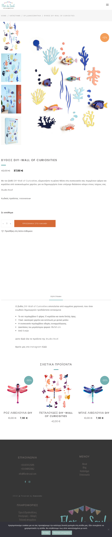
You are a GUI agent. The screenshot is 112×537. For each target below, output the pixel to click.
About (84, 464)
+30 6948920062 (27, 468)
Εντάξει (46, 533)
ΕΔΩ (23, 338)
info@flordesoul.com (27, 473)
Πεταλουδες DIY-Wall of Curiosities (56, 414)
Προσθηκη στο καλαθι (35, 223)
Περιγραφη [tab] (56, 296)
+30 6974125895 (27, 465)
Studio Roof (7, 189)
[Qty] (7, 223)
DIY (25, 16)
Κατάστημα (84, 471)
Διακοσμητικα (34, 16)
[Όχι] (108, 529)
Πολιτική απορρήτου (27, 519)
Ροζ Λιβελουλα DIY (18, 413)
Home (3, 16)
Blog (84, 467)
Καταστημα (15, 16)
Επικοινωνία (85, 474)
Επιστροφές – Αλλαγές (27, 516)
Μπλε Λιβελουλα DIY (94, 413)
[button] (17, 231)
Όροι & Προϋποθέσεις (27, 512)
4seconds (37, 496)
